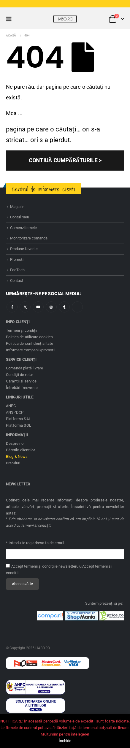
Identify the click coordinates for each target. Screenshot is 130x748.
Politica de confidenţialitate (29, 343)
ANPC (11, 406)
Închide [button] (65, 741)
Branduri (13, 463)
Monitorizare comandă (28, 238)
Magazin (17, 206)
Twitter (25, 306)
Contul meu (19, 217)
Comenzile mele (23, 227)
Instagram (51, 306)
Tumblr (64, 306)
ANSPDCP (14, 412)
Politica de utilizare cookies (29, 337)
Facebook (12, 306)
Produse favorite (24, 249)
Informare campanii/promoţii (30, 350)
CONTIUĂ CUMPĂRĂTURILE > (65, 160)
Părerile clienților (20, 450)
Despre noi (15, 443)
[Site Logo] (65, 19)
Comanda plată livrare (24, 368)
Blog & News (17, 456)
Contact (16, 280)
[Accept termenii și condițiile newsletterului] (8, 566)
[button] (10, 19)
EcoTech (17, 270)
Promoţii (17, 259)
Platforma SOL (18, 425)
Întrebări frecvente (22, 387)
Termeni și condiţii (21, 330)
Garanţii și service (21, 381)
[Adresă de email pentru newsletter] (65, 554)
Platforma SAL (18, 419)
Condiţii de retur (19, 374)
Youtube (38, 306)
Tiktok (77, 306)
